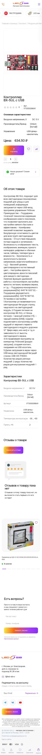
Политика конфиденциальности (14, 736)
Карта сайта (6, 739)
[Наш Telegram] (5, 703)
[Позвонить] (3, 4)
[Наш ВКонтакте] (12, 703)
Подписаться (30, 693)
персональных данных (11, 639)
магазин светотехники (24, 730)
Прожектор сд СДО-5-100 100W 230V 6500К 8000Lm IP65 (20, 558)
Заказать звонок (21, 630)
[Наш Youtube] (20, 703)
